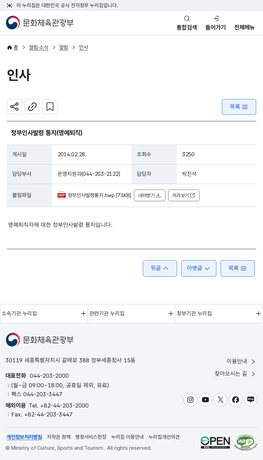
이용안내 (241, 361)
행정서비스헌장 (91, 437)
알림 (63, 47)
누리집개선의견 (164, 437)
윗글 (160, 268)
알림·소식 (38, 47)
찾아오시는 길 (235, 373)
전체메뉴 (244, 27)
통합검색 (187, 27)
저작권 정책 (59, 437)
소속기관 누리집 (19, 313)
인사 (83, 47)
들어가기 (215, 27)
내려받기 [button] (149, 195)
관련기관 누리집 (107, 313)
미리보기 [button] (184, 195)
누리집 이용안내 (127, 437)
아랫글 (199, 268)
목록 (239, 106)
